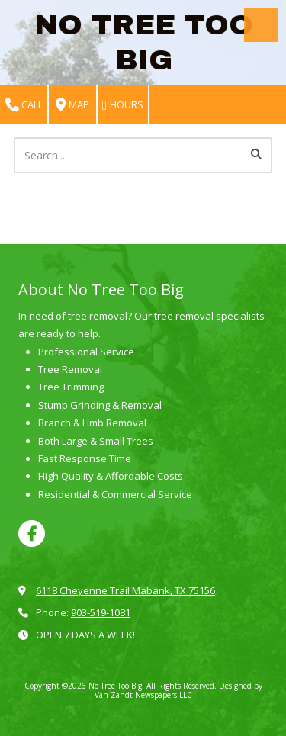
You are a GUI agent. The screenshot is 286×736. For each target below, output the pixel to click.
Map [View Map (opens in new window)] (72, 105)
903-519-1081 (100, 612)
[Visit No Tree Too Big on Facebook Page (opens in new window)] (31, 533)
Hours (122, 105)
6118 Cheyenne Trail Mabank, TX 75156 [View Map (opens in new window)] (125, 590)
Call (24, 105)
